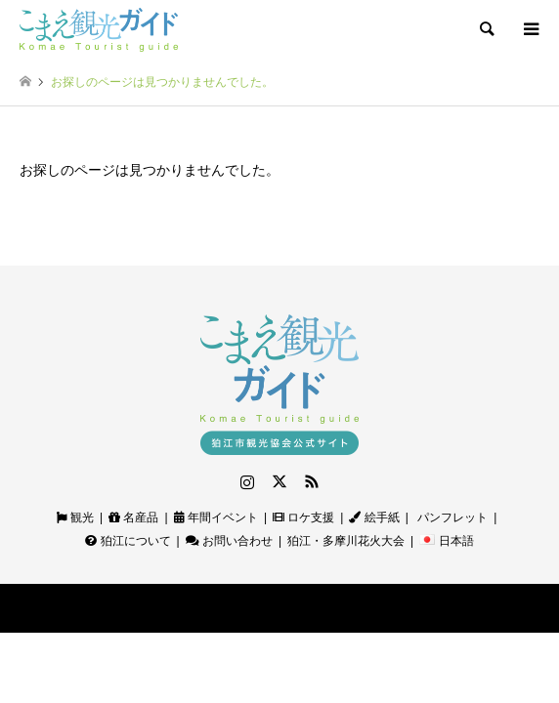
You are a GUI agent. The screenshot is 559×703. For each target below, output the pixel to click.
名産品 (133, 517)
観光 (75, 517)
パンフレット (451, 517)
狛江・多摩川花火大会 (346, 541)
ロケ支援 (303, 517)
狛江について (127, 541)
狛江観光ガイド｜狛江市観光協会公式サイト (237, 607)
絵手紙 (374, 517)
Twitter (279, 481)
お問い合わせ (229, 541)
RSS (312, 481)
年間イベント (216, 517)
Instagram (247, 481)
